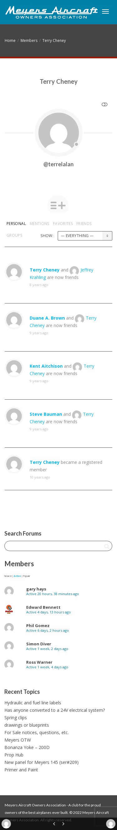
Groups (14, 235)
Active (17, 576)
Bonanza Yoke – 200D (27, 747)
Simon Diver (38, 644)
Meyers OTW (17, 740)
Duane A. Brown (47, 318)
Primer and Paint (21, 770)
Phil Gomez (38, 625)
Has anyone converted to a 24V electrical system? (54, 710)
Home (10, 40)
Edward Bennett (43, 607)
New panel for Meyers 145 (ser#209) (41, 762)
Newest (8, 576)
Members (29, 40)
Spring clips (15, 717)
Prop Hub (13, 755)
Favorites (63, 223)
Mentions (39, 223)
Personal (16, 223)
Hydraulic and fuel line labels (32, 703)
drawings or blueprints (26, 725)
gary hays (36, 589)
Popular (26, 576)
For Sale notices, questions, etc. (36, 732)
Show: (47, 235)
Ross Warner (39, 662)
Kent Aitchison (46, 366)
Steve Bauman (46, 414)
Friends (84, 223)
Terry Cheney (54, 40)
